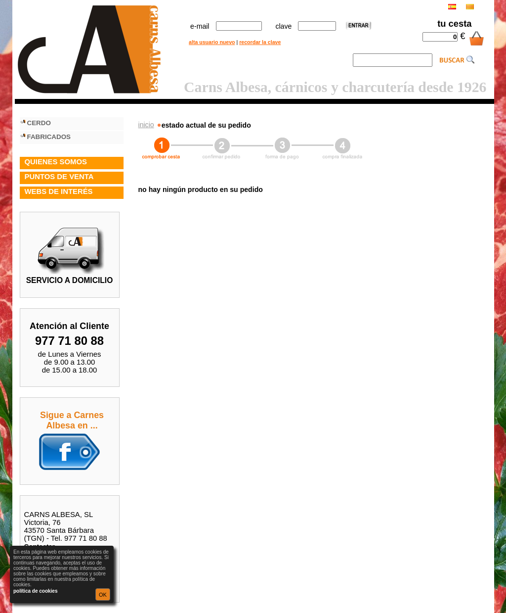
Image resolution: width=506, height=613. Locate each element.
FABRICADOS (49, 137)
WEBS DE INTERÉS (59, 191)
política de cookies (35, 591)
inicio (146, 125)
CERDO (39, 123)
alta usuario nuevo (212, 42)
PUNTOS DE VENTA (59, 177)
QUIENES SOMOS (56, 162)
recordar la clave (260, 42)
